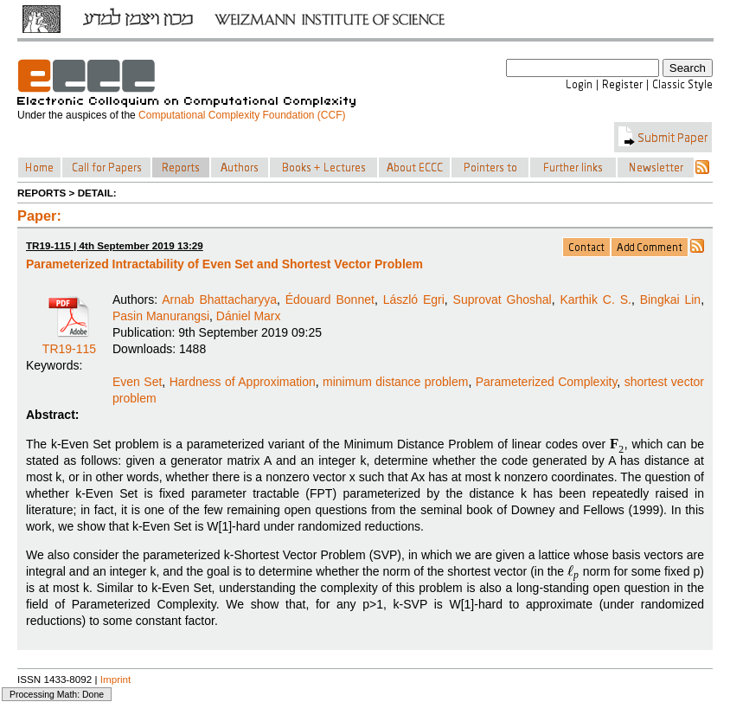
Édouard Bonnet (330, 299)
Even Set (137, 382)
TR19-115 (69, 343)
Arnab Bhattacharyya (219, 299)
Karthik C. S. (595, 299)
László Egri (414, 299)
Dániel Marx (248, 316)
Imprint (115, 679)
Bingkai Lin (670, 299)
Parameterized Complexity (547, 382)
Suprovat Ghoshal (502, 299)
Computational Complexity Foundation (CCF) (241, 115)
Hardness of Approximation (243, 382)
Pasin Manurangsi (160, 316)
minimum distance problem (395, 382)
